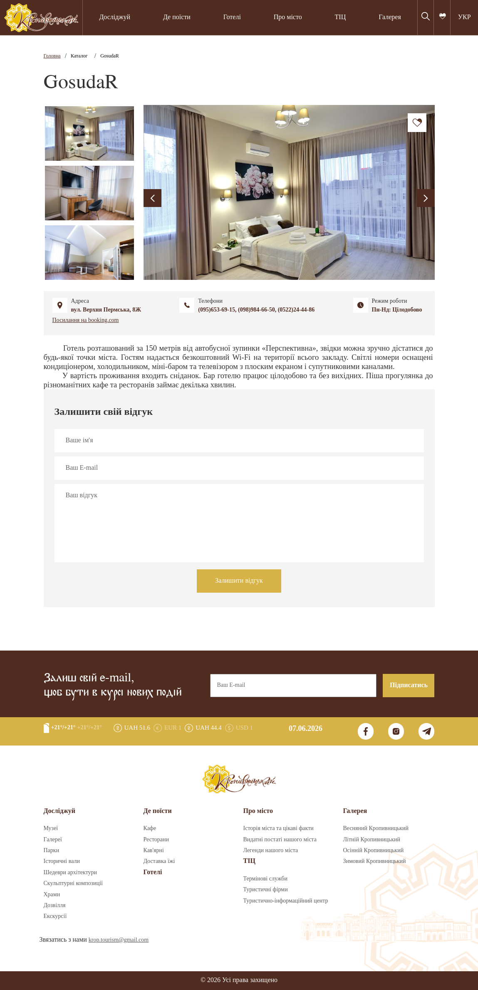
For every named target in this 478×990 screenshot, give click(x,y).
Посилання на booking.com (85, 320)
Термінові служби (265, 878)
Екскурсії (55, 916)
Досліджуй (114, 17)
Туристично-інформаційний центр (285, 901)
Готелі (232, 17)
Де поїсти (177, 17)
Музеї (51, 828)
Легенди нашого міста (270, 850)
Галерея (390, 17)
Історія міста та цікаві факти (278, 828)
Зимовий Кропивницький (374, 861)
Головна (52, 56)
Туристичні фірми (265, 889)
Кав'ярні (154, 850)
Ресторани (156, 839)
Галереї (53, 839)
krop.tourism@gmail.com (119, 940)
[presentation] (152, 198)
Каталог (79, 56)
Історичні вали (62, 861)
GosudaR (109, 56)
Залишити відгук (239, 580)
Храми (52, 894)
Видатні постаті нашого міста (280, 839)
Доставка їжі (159, 861)
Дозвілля (55, 905)
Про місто (288, 17)
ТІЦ (340, 17)
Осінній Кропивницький (373, 850)
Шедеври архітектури (70, 872)
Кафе (150, 828)
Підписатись (409, 685)
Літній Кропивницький (371, 839)
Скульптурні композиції (73, 883)
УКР (464, 17)
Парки (51, 850)
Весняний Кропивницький (376, 828)
